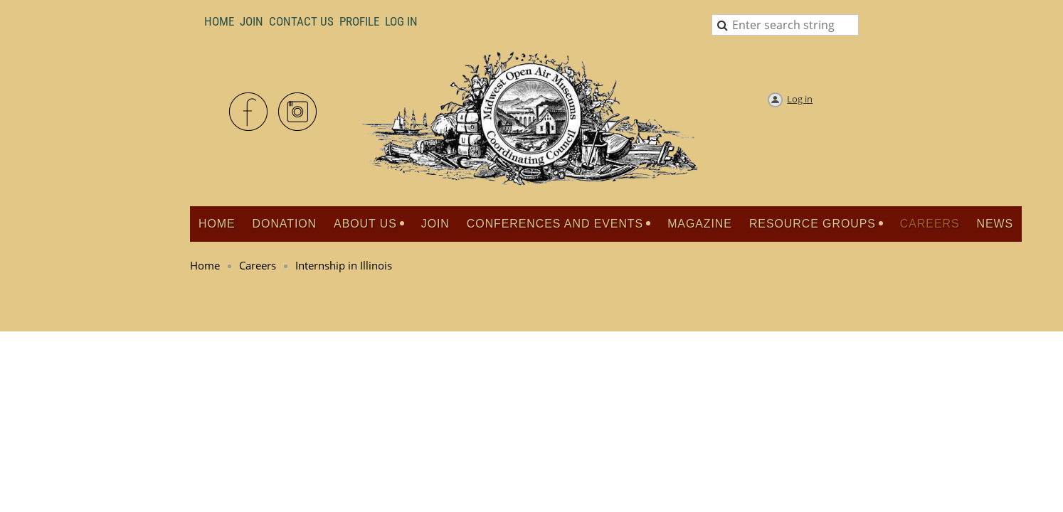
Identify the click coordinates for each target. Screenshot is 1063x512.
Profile (359, 21)
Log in (800, 98)
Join (251, 21)
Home (219, 21)
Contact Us (301, 21)
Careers (257, 265)
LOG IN (401, 21)
